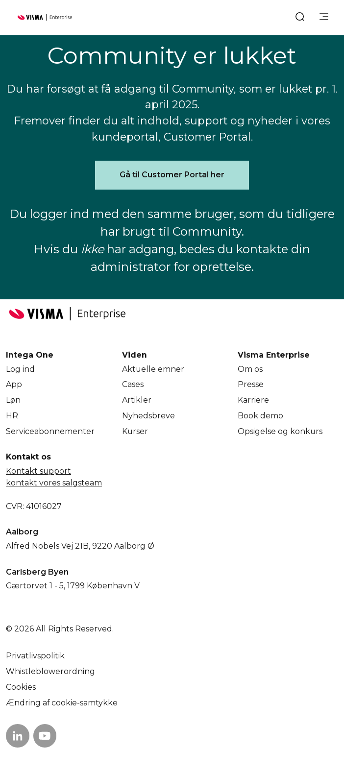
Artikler (136, 400)
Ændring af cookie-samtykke (62, 702)
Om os (250, 369)
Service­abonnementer (50, 431)
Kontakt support (38, 471)
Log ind (20, 369)
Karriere (253, 400)
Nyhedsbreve (148, 415)
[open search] (300, 17)
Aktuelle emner (153, 369)
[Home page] (45, 17)
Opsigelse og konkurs (280, 431)
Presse (251, 384)
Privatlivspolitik (35, 655)
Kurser (135, 431)
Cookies (21, 687)
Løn (13, 400)
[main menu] (324, 17)
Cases (133, 384)
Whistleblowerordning (50, 671)
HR (12, 415)
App (14, 384)
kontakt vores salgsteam (54, 482)
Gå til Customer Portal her (172, 174)
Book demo (260, 415)
